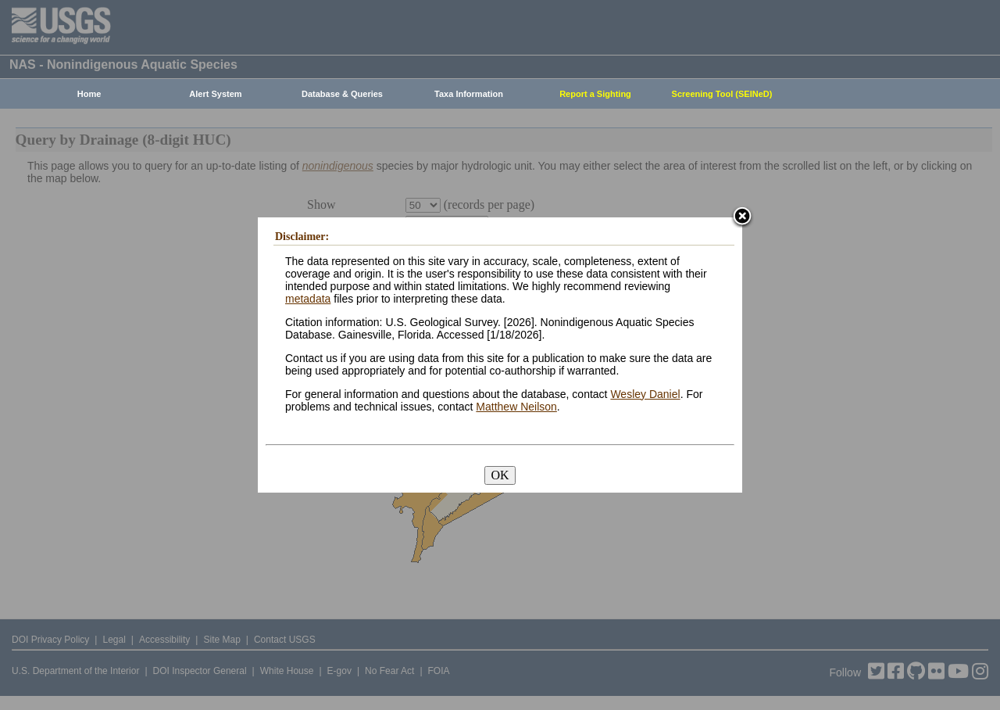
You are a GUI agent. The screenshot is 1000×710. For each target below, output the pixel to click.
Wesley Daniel (645, 394)
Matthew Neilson (516, 406)
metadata (307, 298)
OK (500, 475)
